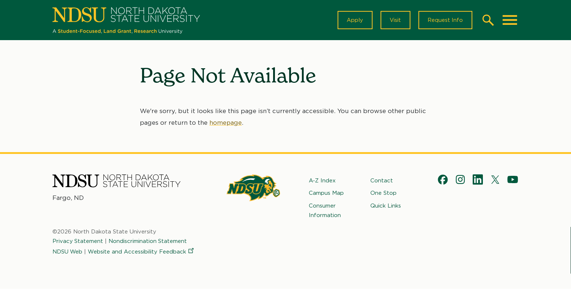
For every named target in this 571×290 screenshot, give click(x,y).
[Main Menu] (510, 20)
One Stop (383, 193)
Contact (381, 181)
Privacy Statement (77, 242)
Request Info (445, 20)
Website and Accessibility (142, 252)
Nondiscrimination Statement (148, 242)
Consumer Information (325, 211)
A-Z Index (322, 181)
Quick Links (385, 206)
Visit (394, 20)
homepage (225, 123)
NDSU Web (67, 252)
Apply (354, 20)
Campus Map (326, 193)
